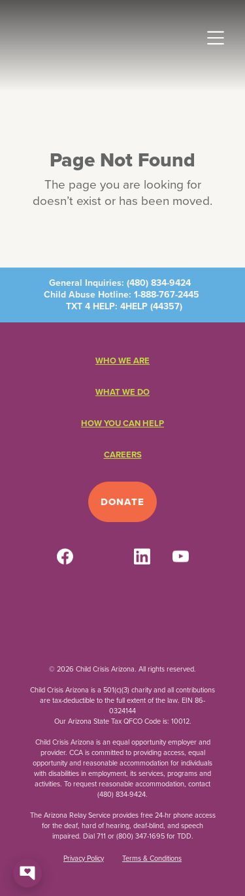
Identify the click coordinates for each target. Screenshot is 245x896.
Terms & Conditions (152, 858)
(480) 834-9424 (159, 283)
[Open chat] (27, 873)
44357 (166, 306)
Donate (122, 502)
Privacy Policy (83, 858)
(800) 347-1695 (140, 836)
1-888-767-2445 (166, 294)
